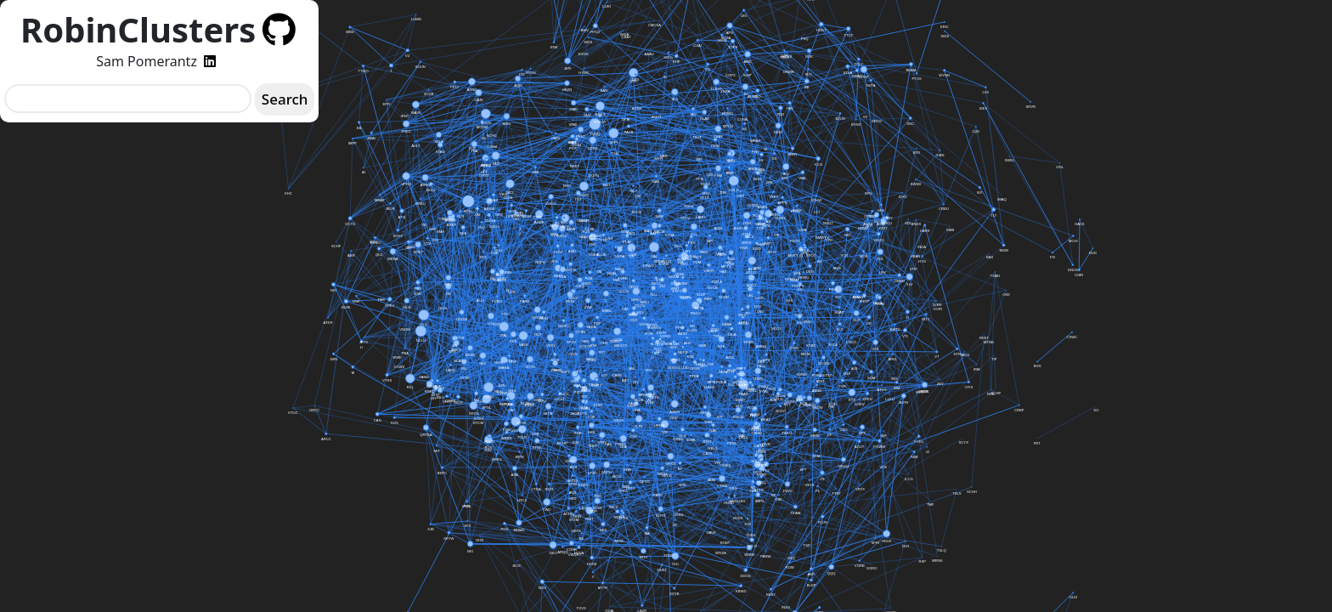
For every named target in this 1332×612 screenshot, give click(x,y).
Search (285, 99)
